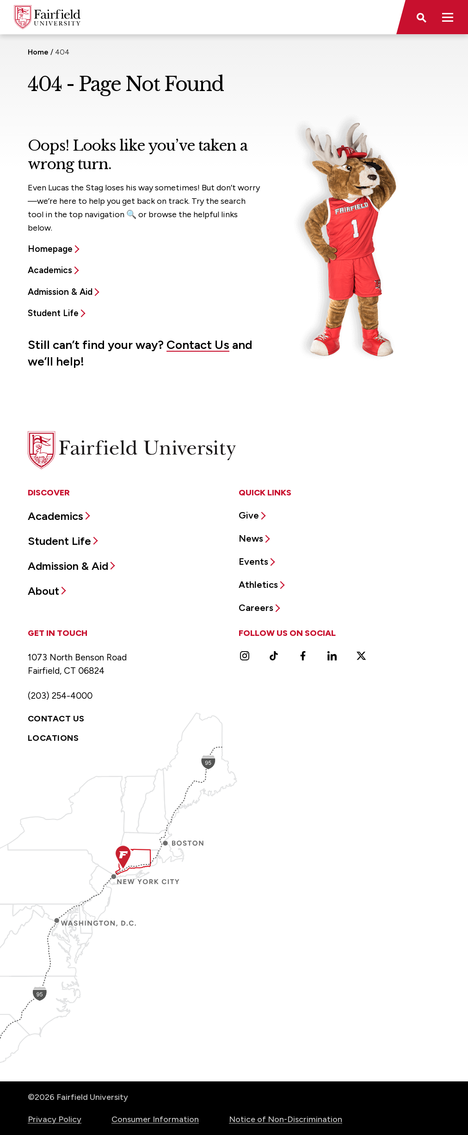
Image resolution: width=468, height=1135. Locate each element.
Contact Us (197, 344)
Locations (53, 738)
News (251, 538)
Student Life (53, 313)
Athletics (258, 584)
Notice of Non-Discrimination (285, 1119)
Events (253, 561)
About (43, 591)
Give (249, 515)
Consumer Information (155, 1119)
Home (38, 52)
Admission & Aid (60, 292)
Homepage (50, 249)
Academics (50, 270)
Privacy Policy (54, 1119)
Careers (256, 607)
